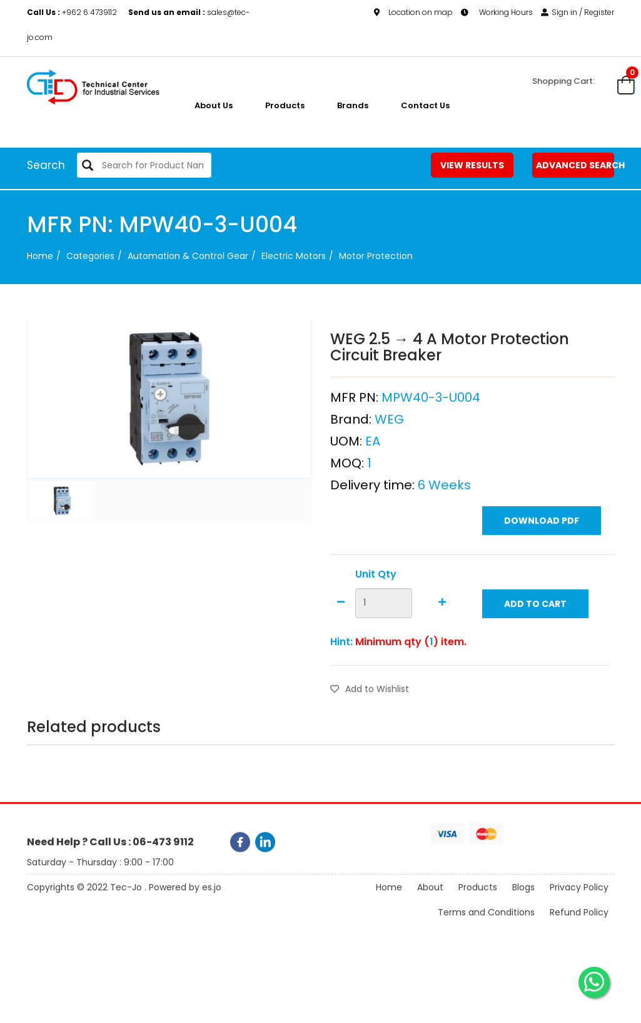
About (430, 897)
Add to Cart (535, 633)
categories (90, 256)
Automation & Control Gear (188, 256)
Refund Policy (579, 922)
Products (285, 105)
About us (213, 105)
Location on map (413, 12)
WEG (389, 448)
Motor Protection (376, 256)
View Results (472, 165)
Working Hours (497, 12)
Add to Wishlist (369, 718)
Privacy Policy (579, 897)
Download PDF (541, 550)
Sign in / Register (577, 12)
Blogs (523, 897)
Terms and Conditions (486, 922)
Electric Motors (293, 256)
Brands (352, 105)
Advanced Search (575, 165)
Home (40, 256)
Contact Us (425, 105)
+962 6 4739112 (73, 12)
